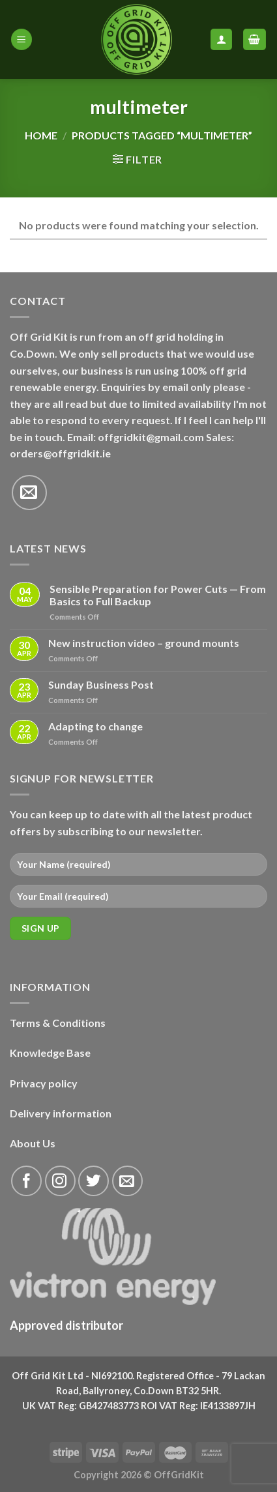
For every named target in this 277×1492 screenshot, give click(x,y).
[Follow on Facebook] (26, 1181)
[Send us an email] (29, 492)
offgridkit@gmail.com (151, 437)
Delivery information (60, 1113)
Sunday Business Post (101, 684)
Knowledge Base (50, 1052)
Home (41, 135)
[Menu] (21, 39)
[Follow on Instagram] (60, 1181)
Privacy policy (44, 1083)
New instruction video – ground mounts (143, 643)
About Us (32, 1143)
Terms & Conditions (58, 1022)
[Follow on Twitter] (93, 1181)
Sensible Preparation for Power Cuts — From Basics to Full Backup (158, 594)
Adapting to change (95, 726)
